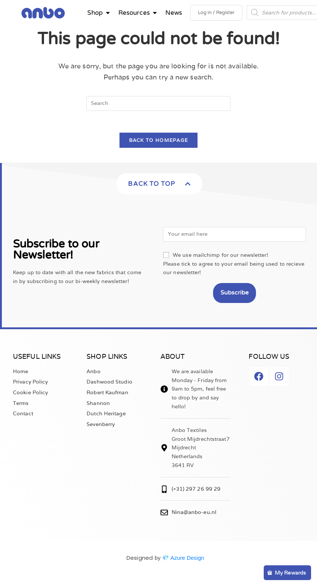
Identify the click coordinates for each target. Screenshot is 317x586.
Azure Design (187, 560)
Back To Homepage (158, 143)
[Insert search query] (158, 105)
